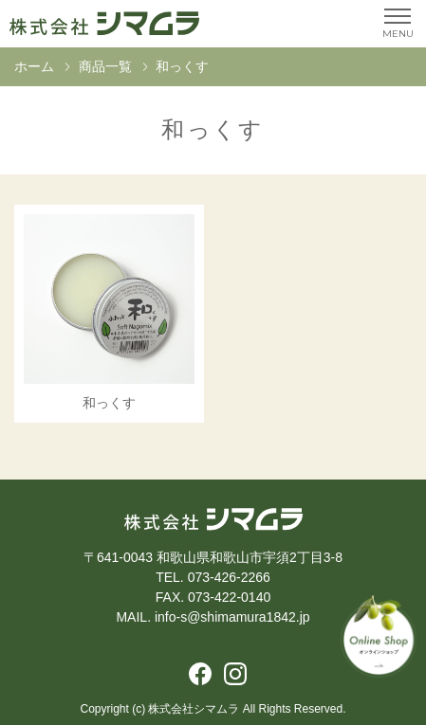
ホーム (34, 67)
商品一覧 (105, 67)
